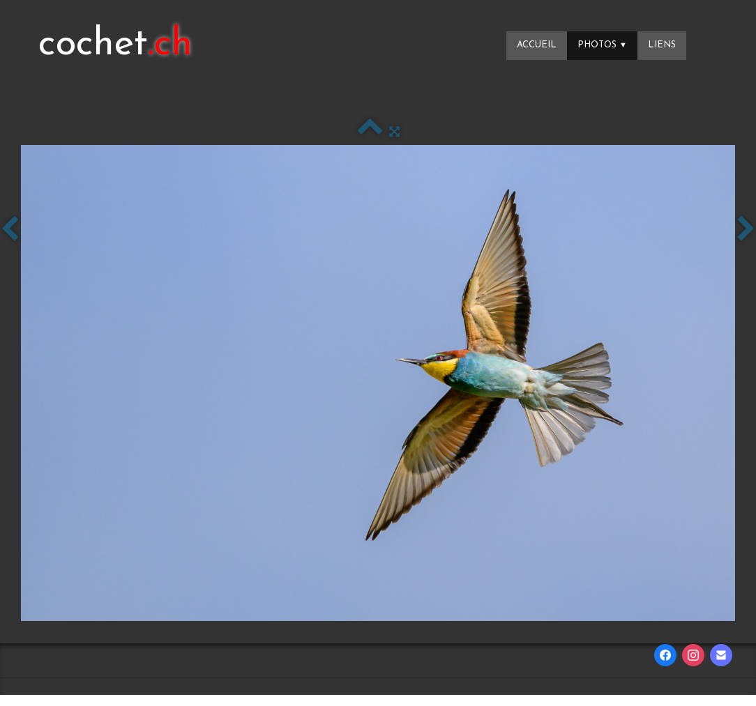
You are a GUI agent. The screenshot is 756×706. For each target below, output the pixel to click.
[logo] (115, 45)
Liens (662, 44)
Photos (602, 44)
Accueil (537, 44)
